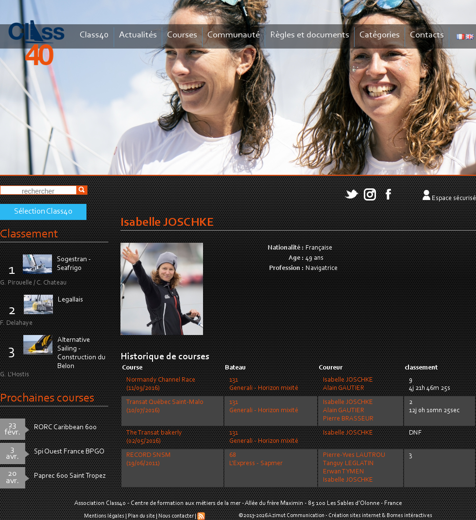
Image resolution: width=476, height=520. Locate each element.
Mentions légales (104, 516)
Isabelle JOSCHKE (348, 380)
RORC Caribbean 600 (65, 427)
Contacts (427, 35)
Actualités (138, 35)
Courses (182, 35)
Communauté (233, 35)
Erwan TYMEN (343, 472)
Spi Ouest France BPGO (69, 451)
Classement (29, 234)
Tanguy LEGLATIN (348, 463)
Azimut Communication (296, 516)
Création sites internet (354, 516)
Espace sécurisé (454, 198)
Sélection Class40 (43, 212)
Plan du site (141, 516)
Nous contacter (176, 516)
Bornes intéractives (409, 516)
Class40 (94, 35)
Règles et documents (309, 35)
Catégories (379, 35)
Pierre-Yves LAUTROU (354, 455)
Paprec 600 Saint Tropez (70, 476)
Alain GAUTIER (343, 388)
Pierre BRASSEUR (348, 419)
